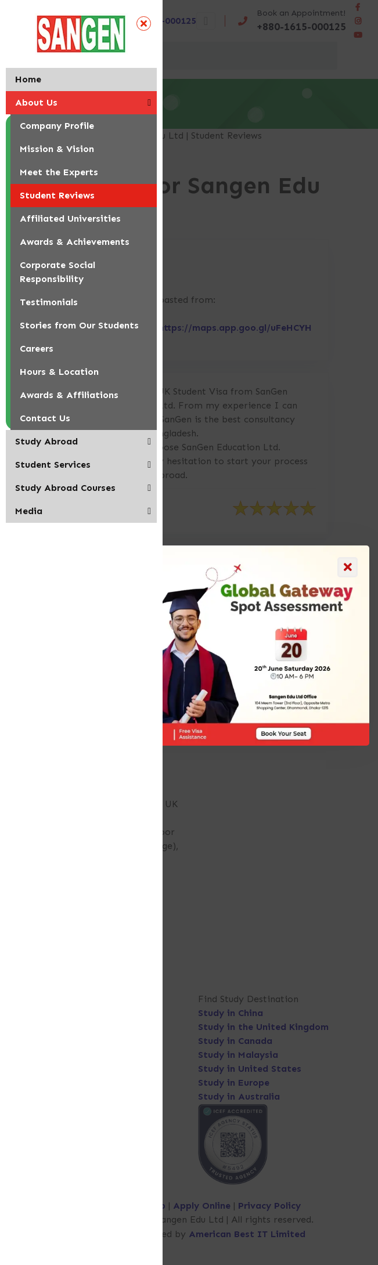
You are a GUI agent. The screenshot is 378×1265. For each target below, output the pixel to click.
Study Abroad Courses (65, 487)
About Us (36, 102)
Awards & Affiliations (69, 394)
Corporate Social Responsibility (57, 271)
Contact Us (45, 418)
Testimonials (49, 302)
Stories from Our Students (79, 325)
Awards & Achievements (74, 241)
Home (28, 79)
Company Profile (57, 125)
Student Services (53, 464)
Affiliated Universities (70, 218)
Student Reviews (57, 195)
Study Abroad (46, 441)
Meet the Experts (59, 172)
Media (28, 510)
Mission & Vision (57, 148)
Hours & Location (59, 371)
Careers (36, 348)
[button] (149, 102)
